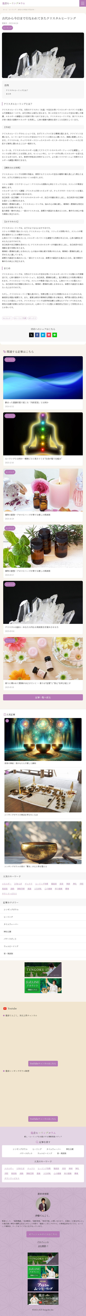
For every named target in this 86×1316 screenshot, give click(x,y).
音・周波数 (8, 953)
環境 (67, 888)
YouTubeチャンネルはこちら (43, 1063)
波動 (12, 888)
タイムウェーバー (11, 924)
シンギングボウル (11, 909)
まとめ (8, 94)
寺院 (81, 883)
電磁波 (54, 883)
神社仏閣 (7, 931)
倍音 (61, 883)
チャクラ (28, 883)
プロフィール (43, 1241)
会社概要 (43, 1246)
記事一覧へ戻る (43, 697)
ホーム (5, 9)
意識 (29, 888)
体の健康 (58, 888)
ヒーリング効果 (41, 883)
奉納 (68, 883)
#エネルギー (7, 318)
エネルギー (6, 883)
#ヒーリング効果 (20, 318)
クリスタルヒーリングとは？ (17, 90)
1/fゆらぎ (18, 883)
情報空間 (21, 888)
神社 (75, 883)
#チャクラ (32, 318)
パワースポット (10, 939)
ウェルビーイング (11, 946)
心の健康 (48, 888)
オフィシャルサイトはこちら (43, 1234)
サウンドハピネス (9, 893)
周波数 (5, 888)
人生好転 (38, 888)
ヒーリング (12, 9)
